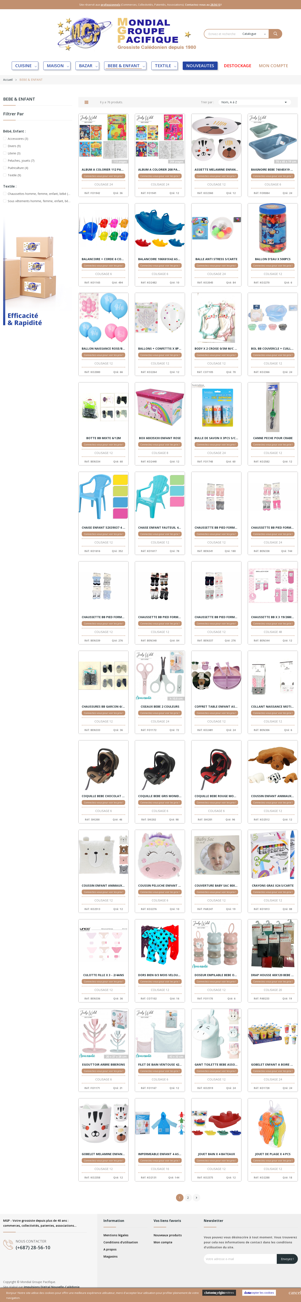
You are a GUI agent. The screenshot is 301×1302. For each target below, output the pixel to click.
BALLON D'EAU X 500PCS (273, 259)
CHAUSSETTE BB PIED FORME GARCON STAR (160, 617)
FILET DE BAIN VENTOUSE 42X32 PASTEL (160, 1064)
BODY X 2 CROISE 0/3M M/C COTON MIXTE (216, 348)
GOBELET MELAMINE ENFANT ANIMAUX (103, 1154)
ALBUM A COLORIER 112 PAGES (103, 169)
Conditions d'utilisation (120, 1242)
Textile (14, 175)
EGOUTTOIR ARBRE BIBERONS (103, 1064)
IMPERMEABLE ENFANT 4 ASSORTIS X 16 (160, 1154)
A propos (109, 1249)
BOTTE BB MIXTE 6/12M (103, 438)
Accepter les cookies (259, 1293)
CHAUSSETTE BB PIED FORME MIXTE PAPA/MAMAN (216, 617)
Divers (14, 146)
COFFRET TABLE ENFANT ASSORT (216, 706)
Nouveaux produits (168, 1235)
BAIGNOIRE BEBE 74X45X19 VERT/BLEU (273, 169)
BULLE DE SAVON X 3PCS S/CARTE (216, 438)
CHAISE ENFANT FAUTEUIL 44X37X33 (160, 527)
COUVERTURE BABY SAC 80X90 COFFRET (216, 885)
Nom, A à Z (254, 102)
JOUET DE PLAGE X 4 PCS (273, 1154)
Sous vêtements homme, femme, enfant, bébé (39, 201)
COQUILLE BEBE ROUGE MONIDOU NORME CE (216, 796)
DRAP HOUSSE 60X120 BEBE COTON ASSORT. (273, 975)
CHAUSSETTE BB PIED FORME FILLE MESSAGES (273, 527)
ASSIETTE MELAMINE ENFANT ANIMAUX (216, 169)
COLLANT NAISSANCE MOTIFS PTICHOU (273, 706)
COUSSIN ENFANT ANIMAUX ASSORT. (273, 796)
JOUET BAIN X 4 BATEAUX (216, 1154)
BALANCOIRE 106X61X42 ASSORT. (160, 259)
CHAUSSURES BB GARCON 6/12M (103, 706)
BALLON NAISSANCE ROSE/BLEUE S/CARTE (103, 348)
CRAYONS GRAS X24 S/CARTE (273, 885)
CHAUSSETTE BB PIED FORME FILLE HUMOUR (216, 527)
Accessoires (18, 139)
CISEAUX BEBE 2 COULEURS (160, 706)
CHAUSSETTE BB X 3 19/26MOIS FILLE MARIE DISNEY (273, 617)
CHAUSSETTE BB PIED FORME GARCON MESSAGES (103, 617)
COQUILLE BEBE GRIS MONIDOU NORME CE (160, 796)
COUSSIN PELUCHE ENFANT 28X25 (160, 885)
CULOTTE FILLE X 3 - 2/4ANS (103, 975)
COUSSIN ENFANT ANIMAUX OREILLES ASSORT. (103, 885)
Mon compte (163, 1242)
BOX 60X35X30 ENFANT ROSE (160, 438)
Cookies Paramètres (219, 1293)
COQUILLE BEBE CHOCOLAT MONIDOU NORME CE (103, 796)
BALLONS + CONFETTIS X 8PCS (160, 348)
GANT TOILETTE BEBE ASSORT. (216, 1064)
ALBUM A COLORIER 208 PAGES (160, 169)
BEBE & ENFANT (19, 99)
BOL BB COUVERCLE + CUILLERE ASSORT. (273, 348)
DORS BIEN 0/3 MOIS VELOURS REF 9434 (160, 975)
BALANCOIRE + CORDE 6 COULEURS (103, 259)
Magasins (110, 1256)
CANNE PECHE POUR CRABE (273, 438)
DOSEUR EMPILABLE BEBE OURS (216, 975)
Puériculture (18, 168)
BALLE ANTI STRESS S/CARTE (216, 259)
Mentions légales (115, 1235)
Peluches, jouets (21, 161)
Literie (14, 153)
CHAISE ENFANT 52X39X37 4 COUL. (103, 527)
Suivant (196, 1198)
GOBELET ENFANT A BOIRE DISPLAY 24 (273, 1064)
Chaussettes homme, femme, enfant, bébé (39, 194)
